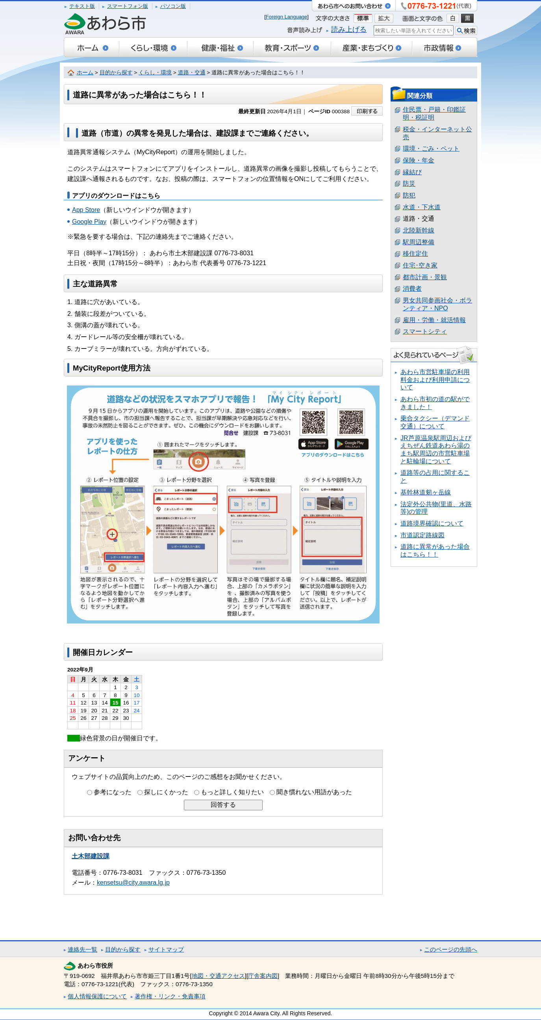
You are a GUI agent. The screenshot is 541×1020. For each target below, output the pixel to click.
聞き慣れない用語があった (314, 792)
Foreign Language (287, 17)
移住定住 (415, 253)
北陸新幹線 (418, 230)
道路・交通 (192, 73)
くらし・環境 (155, 73)
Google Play (89, 221)
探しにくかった (166, 792)
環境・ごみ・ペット (431, 148)
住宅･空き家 (420, 265)
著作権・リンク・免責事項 (170, 996)
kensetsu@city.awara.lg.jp (133, 882)
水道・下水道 (422, 207)
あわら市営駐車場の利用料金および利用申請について (435, 380)
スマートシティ (425, 331)
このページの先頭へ (450, 949)
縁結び (412, 172)
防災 (409, 183)
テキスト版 (82, 6)
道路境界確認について (431, 523)
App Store (86, 210)
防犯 (409, 195)
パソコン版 (173, 6)
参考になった (113, 792)
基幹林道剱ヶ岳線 (425, 492)
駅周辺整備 (418, 242)
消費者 (412, 288)
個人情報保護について (97, 996)
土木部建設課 (90, 856)
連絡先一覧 (82, 949)
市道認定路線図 (422, 535)
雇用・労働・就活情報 (434, 320)
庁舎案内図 (263, 975)
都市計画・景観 (425, 277)
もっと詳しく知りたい (232, 792)
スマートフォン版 (127, 6)
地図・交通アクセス (218, 975)
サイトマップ (166, 949)
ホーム (85, 73)
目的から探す (116, 73)
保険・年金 (418, 160)
